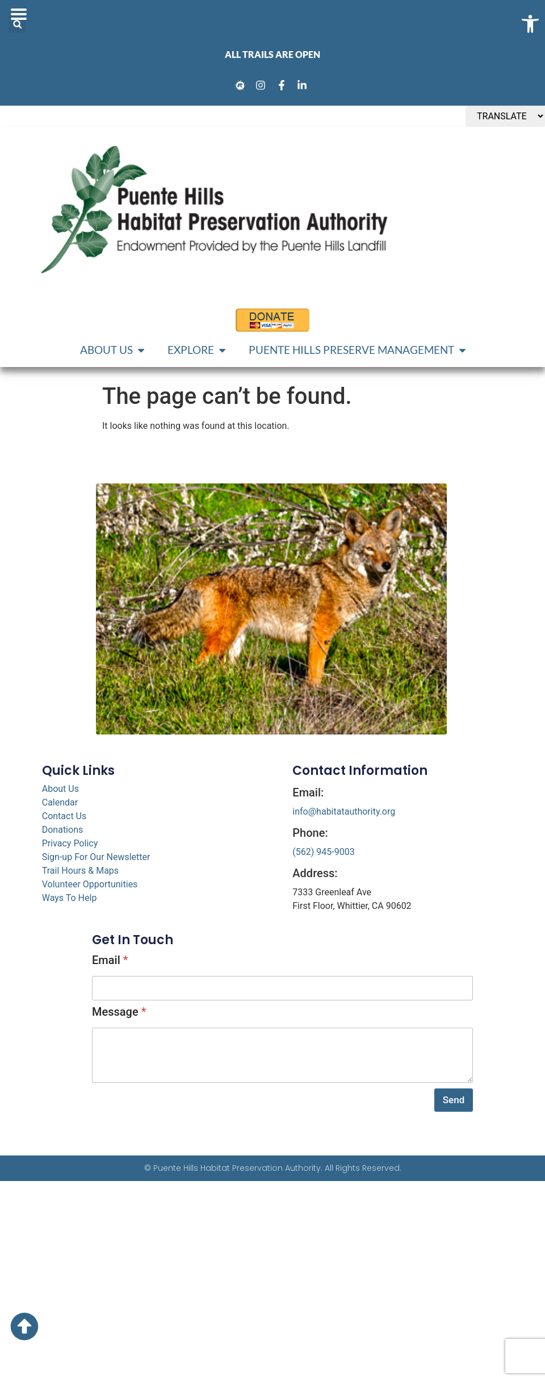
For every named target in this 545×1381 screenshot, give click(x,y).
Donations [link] (62, 829)
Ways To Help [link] (69, 897)
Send (453, 1099)
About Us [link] (60, 788)
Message (119, 1012)
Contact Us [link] (64, 816)
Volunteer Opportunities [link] (90, 884)
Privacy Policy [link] (70, 843)
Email (110, 960)
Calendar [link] (60, 802)
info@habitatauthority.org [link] (343, 811)
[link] (242, 85)
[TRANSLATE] (505, 116)
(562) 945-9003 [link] (323, 851)
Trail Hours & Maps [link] (80, 870)
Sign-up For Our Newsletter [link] (96, 857)
